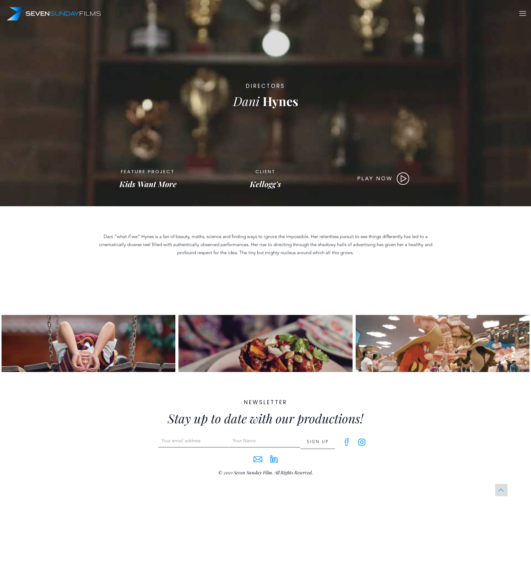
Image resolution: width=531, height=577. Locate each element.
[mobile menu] (522, 13)
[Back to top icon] (501, 490)
